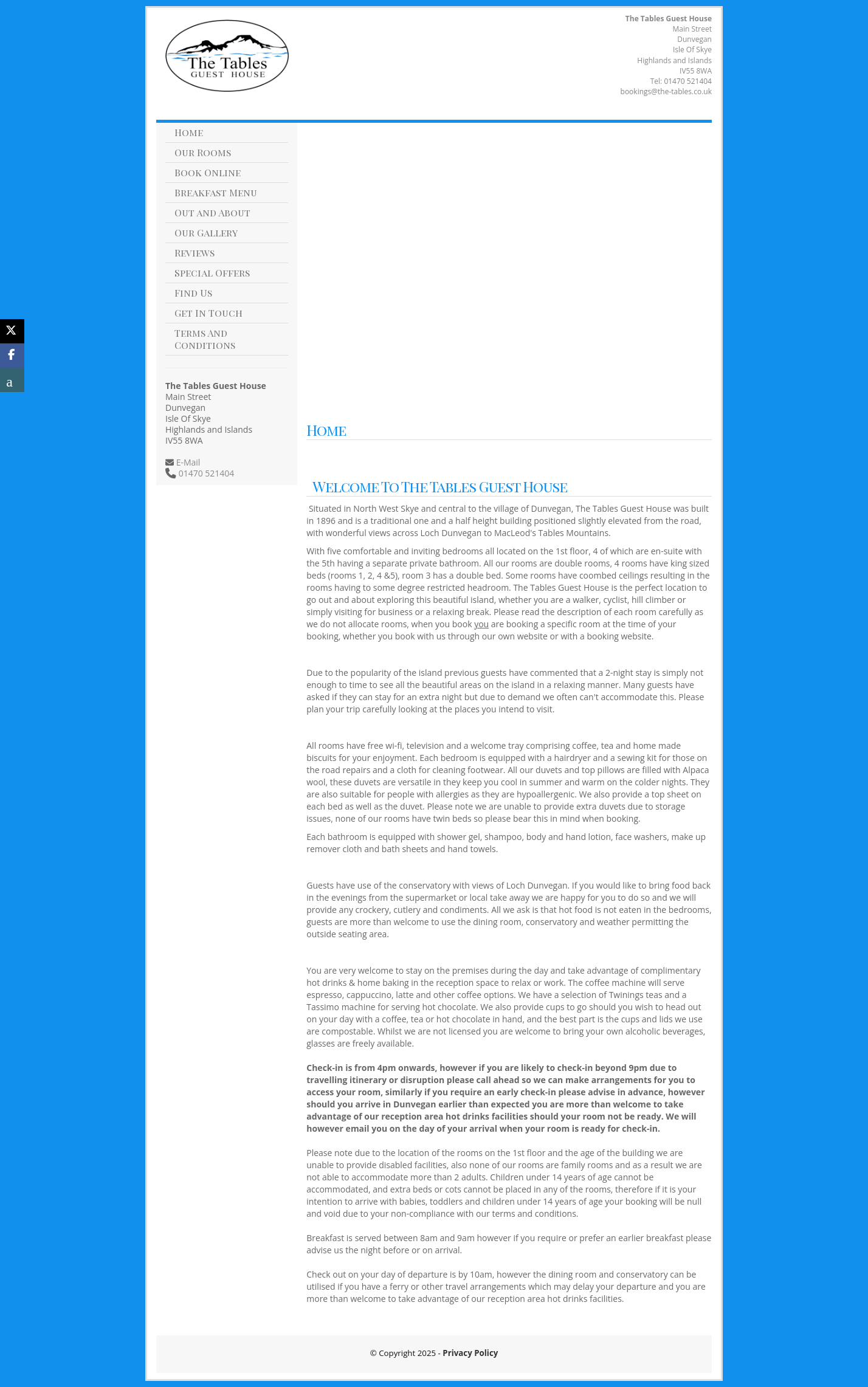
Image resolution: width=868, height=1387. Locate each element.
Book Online (207, 172)
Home (188, 132)
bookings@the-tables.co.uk (666, 91)
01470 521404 (688, 81)
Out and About (212, 212)
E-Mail (187, 462)
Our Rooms (202, 152)
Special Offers (212, 272)
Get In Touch (208, 312)
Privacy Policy (470, 1352)
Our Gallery (206, 232)
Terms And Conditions (204, 338)
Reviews (194, 252)
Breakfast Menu (215, 192)
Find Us (193, 292)
